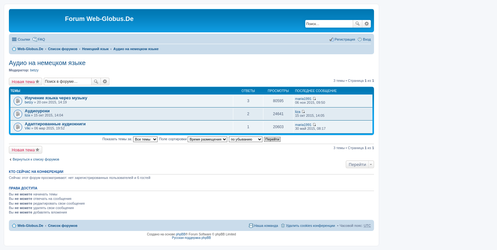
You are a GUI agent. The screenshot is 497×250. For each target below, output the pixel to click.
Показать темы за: (130, 139)
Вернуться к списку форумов (36, 159)
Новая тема (23, 81)
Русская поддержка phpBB (191, 238)
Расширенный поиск (366, 24)
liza (27, 115)
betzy (34, 70)
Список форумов (62, 49)
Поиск (357, 24)
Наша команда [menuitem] (266, 225)
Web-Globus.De (30, 49)
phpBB (180, 234)
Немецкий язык (95, 49)
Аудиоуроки (37, 111)
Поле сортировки (193, 139)
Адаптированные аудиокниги (55, 124)
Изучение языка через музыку (56, 97)
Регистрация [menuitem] (345, 39)
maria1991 (303, 99)
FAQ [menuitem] (41, 39)
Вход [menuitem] (367, 39)
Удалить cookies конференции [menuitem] (310, 225)
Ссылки (24, 39)
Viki (27, 128)
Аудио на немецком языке (136, 49)
